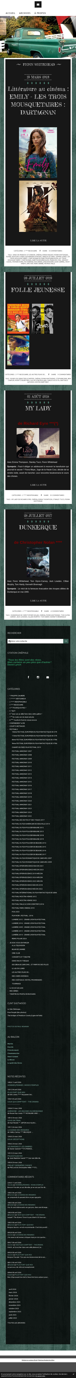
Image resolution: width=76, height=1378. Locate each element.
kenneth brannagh (58, 632)
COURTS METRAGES (17, 742)
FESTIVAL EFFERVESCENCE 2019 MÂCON (27, 889)
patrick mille (49, 271)
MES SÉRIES (14, 1007)
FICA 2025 (16, 927)
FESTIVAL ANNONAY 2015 (22, 797)
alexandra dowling (33, 264)
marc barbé (39, 271)
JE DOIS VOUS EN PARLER (19, 958)
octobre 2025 (14, 1324)
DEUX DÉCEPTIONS (16, 1155)
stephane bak (61, 394)
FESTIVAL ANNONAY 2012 (22, 786)
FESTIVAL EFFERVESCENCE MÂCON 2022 (27, 905)
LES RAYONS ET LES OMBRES (20, 1162)
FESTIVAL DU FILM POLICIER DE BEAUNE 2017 (29, 870)
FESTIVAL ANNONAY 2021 (22, 820)
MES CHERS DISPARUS (20, 992)
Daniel (10, 1290)
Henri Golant (13, 1072)
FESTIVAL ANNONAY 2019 (22, 813)
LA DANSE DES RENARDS (18, 1146)
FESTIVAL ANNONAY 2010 (22, 778)
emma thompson (45, 515)
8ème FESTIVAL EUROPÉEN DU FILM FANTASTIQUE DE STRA (34, 755)
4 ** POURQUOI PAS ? (18, 723)
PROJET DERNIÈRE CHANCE (20, 1181)
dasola (10, 1201)
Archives (25, 13)
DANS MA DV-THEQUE (20, 976)
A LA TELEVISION (18, 961)
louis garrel (59, 270)
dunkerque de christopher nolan (25, 631)
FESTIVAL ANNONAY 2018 (22, 809)
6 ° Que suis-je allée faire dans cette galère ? (26, 730)
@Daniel (11, 1221)
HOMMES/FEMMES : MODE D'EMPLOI (23, 1101)
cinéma (39, 263)
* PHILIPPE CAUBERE (17, 711)
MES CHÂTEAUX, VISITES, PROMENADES (27, 996)
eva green (38, 270)
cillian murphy (34, 632)
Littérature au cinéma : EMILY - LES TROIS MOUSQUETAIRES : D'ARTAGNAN (38, 104)
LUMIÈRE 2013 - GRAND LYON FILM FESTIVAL (29, 947)
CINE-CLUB (16, 969)
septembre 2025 (15, 1327)
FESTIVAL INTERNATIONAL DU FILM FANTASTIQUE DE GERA (34, 908)
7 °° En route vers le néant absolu (22, 733)
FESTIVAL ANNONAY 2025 (22, 832)
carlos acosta (53, 396)
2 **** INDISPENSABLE (30, 511)
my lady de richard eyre (21, 515)
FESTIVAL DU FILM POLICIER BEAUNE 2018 (28, 851)
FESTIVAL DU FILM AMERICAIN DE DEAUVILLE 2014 (31, 839)
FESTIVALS (14, 745)
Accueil (10, 13)
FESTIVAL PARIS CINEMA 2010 (23, 924)
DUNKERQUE (38, 543)
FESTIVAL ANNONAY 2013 (22, 790)
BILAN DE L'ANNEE (18, 965)
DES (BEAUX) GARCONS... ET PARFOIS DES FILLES (30, 980)
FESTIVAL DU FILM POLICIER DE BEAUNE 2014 (29, 859)
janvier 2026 (13, 1315)
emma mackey (47, 263)
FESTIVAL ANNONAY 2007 (22, 767)
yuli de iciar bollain (38, 396)
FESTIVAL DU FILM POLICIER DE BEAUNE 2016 (29, 866)
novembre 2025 (15, 1321)
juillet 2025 (13, 1334)
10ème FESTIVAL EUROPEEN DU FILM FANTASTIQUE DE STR (34, 748)
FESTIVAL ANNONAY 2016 (22, 801)
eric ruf (30, 271)
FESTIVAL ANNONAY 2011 (22, 782)
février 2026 (13, 1311)
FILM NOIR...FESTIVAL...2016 (22, 931)
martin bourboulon (40, 268)
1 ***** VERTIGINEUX (18, 714)
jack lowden (21, 632)
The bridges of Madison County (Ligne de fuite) (25, 1031)
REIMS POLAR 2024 (19, 954)
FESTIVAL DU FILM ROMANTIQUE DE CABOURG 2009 (32, 878)
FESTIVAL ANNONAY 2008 (22, 771)
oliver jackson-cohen (15, 264)
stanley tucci (58, 515)
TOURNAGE (16, 999)
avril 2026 (12, 1305)
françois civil (55, 268)
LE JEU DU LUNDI (18, 984)
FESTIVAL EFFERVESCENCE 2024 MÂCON (27, 893)
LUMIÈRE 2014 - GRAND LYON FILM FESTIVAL (29, 950)
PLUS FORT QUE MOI (16, 1108)
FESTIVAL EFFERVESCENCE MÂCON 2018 (27, 901)
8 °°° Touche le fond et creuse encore (23, 736)
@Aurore (11, 1211)
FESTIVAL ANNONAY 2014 (22, 794)
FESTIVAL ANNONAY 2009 (22, 774)
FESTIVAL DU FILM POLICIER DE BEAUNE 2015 (29, 862)
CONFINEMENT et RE (17, 739)
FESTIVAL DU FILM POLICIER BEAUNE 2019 (28, 855)
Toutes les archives (16, 1339)
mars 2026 (13, 1308)
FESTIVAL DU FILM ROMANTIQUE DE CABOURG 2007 (32, 874)
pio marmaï (28, 270)
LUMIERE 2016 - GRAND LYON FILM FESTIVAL (29, 939)
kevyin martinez (42, 398)
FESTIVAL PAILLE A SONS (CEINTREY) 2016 (28, 920)
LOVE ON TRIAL (14, 1136)
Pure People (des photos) (17, 1028)
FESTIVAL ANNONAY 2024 (22, 828)
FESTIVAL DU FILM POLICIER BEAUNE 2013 (28, 847)
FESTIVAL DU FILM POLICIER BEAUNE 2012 (28, 843)
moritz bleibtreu (22, 396)
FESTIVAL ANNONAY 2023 (22, 824)
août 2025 (12, 1331)
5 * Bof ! (13, 727)
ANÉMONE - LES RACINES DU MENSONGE (25, 1127)
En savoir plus (40, 1376)
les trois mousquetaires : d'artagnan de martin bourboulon (40, 265)
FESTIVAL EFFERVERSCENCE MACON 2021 (28, 882)
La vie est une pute (16, 1004)
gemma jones (61, 264)
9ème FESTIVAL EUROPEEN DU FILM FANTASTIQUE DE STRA (34, 759)
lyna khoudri (48, 270)
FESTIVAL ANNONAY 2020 (22, 817)
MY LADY (38, 424)
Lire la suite (38, 248)
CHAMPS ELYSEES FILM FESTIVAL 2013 (26, 763)
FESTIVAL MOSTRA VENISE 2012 (24, 912)
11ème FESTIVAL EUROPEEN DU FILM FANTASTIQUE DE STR (34, 751)
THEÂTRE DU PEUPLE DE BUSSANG (23, 1010)
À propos (40, 13)
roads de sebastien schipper (22, 394)
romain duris (17, 270)
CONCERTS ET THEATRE (21, 973)
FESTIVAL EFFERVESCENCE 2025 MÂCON (27, 897)
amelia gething (48, 264)
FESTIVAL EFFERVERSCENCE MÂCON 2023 (28, 885)
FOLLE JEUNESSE (38, 301)
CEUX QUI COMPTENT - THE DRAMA (23, 1117)
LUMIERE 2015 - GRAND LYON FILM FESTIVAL (29, 935)
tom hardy (44, 632)
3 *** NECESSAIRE (30, 259)
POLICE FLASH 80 (15, 1172)
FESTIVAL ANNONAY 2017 (22, 805)
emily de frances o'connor (24, 263)
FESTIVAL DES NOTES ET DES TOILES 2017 (28, 836)
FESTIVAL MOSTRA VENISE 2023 (24, 916)
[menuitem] (10, 13)
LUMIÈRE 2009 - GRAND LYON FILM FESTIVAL (29, 943)
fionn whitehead (61, 263)
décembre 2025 (14, 1318)
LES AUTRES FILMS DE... (37, 390)
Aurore (10, 1250)
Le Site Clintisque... (14, 1025)
